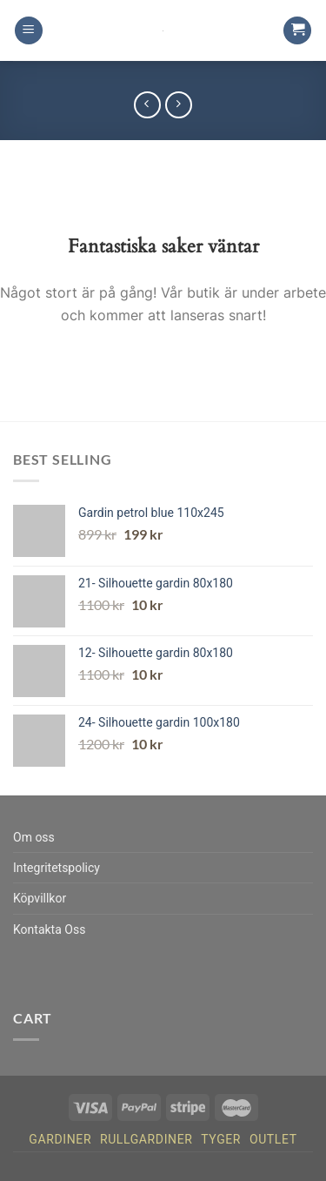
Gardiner (60, 1139)
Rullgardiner (146, 1139)
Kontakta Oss (49, 929)
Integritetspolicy (56, 868)
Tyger (221, 1139)
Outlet (273, 1139)
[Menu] (29, 31)
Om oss (34, 837)
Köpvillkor (39, 898)
